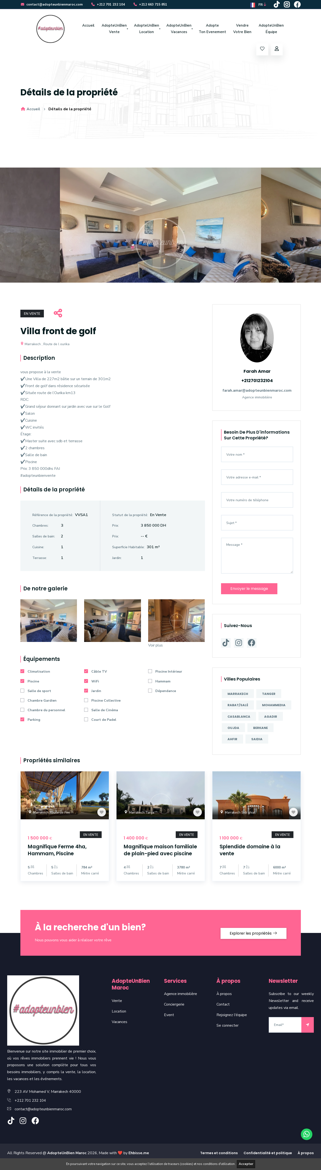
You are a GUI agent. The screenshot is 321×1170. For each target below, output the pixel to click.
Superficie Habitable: (128, 548)
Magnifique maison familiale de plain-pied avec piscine (156, 854)
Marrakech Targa (139, 813)
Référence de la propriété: (52, 516)
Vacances (119, 1029)
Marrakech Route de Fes (49, 813)
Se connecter (227, 1033)
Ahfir (232, 740)
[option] (160, 226)
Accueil (88, 26)
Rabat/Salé (238, 706)
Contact (223, 1012)
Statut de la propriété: (130, 516)
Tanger (268, 694)
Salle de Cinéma (101, 711)
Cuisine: (38, 548)
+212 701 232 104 (109, 5)
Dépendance (162, 692)
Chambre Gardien (38, 702)
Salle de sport (35, 692)
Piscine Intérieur (165, 673)
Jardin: (117, 559)
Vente (117, 1008)
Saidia (257, 740)
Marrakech (238, 694)
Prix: (115, 526)
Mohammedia (274, 706)
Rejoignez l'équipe (231, 1022)
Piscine (29, 682)
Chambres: (40, 526)
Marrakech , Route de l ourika (45, 345)
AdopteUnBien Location (146, 29)
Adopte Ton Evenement (212, 29)
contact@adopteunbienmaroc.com (52, 5)
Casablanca (239, 717)
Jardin (92, 692)
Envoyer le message (250, 589)
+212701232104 (257, 381)
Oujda (233, 728)
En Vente (32, 315)
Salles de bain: (43, 537)
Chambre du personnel (42, 711)
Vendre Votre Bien (242, 29)
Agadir (270, 717)
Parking (30, 721)
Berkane (260, 728)
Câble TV (95, 673)
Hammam (159, 682)
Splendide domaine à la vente (253, 851)
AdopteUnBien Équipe (271, 29)
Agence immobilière (180, 1001)
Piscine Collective (102, 702)
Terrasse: (39, 559)
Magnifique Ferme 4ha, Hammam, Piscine (60, 851)
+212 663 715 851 (151, 5)
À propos (224, 1001)
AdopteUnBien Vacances (179, 29)
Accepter (246, 1164)
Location (119, 1018)
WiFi (91, 682)
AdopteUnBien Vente (114, 29)
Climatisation (35, 673)
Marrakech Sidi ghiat (238, 813)
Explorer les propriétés (252, 940)
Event (169, 1022)
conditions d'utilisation (219, 1164)
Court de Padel (100, 721)
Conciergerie (174, 1012)
